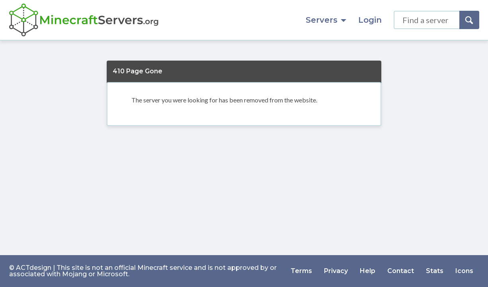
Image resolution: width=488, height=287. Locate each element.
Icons (464, 271)
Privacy (336, 271)
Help (367, 271)
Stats (434, 271)
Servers (326, 20)
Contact (400, 271)
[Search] (469, 20)
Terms (301, 271)
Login (370, 20)
